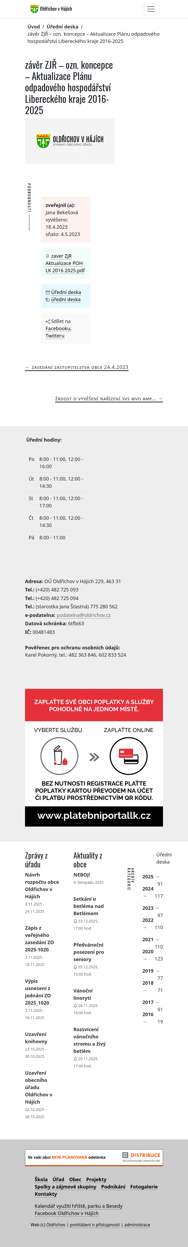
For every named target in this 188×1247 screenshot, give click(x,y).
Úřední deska (62, 26)
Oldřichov (55, 1225)
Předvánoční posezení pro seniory (88, 951)
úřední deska (65, 299)
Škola (41, 1179)
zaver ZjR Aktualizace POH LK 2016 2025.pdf (65, 263)
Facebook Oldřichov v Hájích (67, 1213)
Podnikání (113, 1186)
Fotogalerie (144, 1186)
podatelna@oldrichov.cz (83, 615)
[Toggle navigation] (151, 9)
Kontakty (46, 1194)
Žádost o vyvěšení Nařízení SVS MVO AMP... (105, 398)
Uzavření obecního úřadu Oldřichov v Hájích (38, 1087)
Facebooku (58, 328)
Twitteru (55, 335)
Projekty (96, 1179)
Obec (75, 1179)
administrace (137, 1225)
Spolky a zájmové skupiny (65, 1186)
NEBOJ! (81, 874)
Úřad (58, 1179)
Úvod (33, 26)
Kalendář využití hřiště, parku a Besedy (78, 1206)
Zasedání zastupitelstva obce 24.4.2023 (80, 367)
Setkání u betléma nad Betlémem (88, 906)
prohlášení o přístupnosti (95, 1225)
